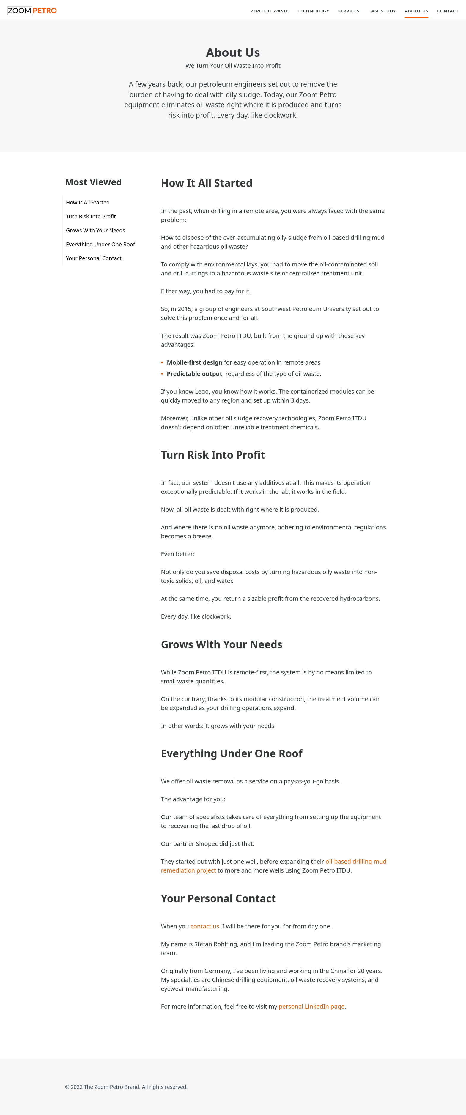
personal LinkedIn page (311, 1006)
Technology (313, 11)
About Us (416, 11)
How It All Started (88, 202)
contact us (205, 926)
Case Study (382, 11)
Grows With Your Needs (95, 230)
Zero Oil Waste (270, 11)
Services (348, 11)
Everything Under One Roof (100, 244)
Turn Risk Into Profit (91, 216)
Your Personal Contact (94, 258)
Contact (448, 11)
